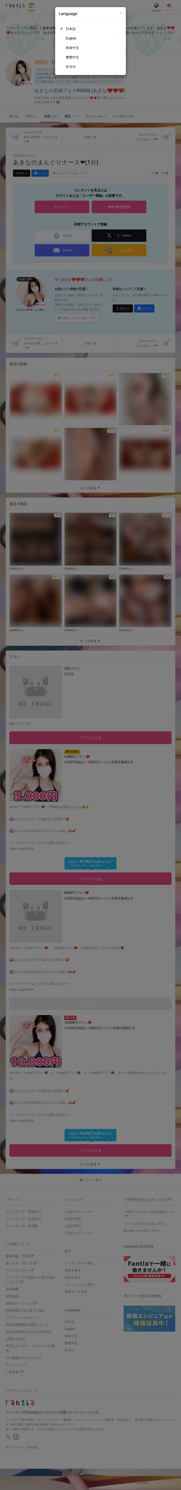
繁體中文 (72, 57)
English (71, 38)
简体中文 (72, 48)
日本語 (71, 29)
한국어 (71, 67)
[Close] (121, 12)
